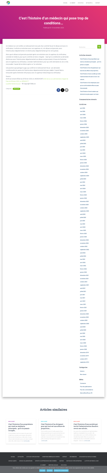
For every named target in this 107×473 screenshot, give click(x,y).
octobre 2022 (83, 246)
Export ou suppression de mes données (46, 461)
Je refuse (49, 470)
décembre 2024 (84, 166)
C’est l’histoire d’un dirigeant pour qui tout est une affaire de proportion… (53, 426)
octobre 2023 (83, 208)
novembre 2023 (84, 204)
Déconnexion (73, 456)
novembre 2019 (84, 355)
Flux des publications (86, 386)
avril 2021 (82, 301)
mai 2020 (82, 336)
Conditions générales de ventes (51, 456)
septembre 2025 (84, 137)
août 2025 (82, 140)
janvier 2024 (83, 198)
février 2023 (83, 233)
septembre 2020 (84, 323)
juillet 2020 (83, 330)
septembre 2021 (84, 285)
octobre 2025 (83, 134)
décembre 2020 (84, 314)
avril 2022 (82, 262)
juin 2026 (82, 108)
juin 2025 (82, 146)
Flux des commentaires (86, 389)
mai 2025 (82, 150)
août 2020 (82, 327)
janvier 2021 (83, 310)
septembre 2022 (84, 249)
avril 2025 (82, 153)
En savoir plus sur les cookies (87, 456)
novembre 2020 (84, 317)
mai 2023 (82, 224)
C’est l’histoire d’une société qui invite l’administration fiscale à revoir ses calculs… (90, 76)
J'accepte (42, 470)
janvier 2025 (83, 162)
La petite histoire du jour (13, 83)
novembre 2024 (84, 169)
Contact (97, 2)
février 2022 (83, 269)
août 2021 (82, 288)
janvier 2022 (83, 272)
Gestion (61, 461)
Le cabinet (72, 2)
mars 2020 (83, 343)
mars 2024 (83, 191)
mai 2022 (82, 259)
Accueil (65, 2)
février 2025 (83, 159)
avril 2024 (82, 188)
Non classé (16, 88)
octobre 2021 (83, 281)
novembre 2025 (84, 130)
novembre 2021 (84, 278)
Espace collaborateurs (25, 461)
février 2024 (83, 195)
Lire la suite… (27, 441)
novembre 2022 (84, 243)
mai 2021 (82, 298)
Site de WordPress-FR (86, 393)
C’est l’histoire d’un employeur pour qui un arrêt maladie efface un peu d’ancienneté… (89, 85)
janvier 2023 (83, 236)
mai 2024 (82, 185)
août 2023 (82, 214)
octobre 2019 (83, 359)
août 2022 (82, 253)
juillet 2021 (83, 291)
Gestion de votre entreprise (74, 461)
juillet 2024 (83, 179)
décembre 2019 (84, 352)
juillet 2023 (83, 217)
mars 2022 (83, 265)
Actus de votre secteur (32, 456)
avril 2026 (82, 114)
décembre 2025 (84, 127)
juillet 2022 (83, 256)
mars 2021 (83, 304)
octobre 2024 (83, 172)
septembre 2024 (84, 175)
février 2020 (83, 346)
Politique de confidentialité (61, 470)
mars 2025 (83, 156)
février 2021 (83, 307)
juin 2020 (82, 333)
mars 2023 (83, 230)
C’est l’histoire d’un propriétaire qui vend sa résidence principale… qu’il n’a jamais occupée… (90, 61)
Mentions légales (53, 465)
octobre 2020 (83, 320)
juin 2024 (82, 182)
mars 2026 (83, 117)
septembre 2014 (84, 362)
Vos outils (80, 2)
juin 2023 (82, 220)
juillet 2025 (83, 143)
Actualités (89, 2)
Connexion (83, 383)
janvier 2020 (83, 349)
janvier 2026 (83, 124)
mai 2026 (82, 111)
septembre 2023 (84, 211)
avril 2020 (82, 339)
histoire (82, 371)
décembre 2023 (84, 201)
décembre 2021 (84, 275)
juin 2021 (82, 294)
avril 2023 (82, 227)
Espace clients (13, 461)
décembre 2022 (84, 240)
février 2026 (83, 121)
